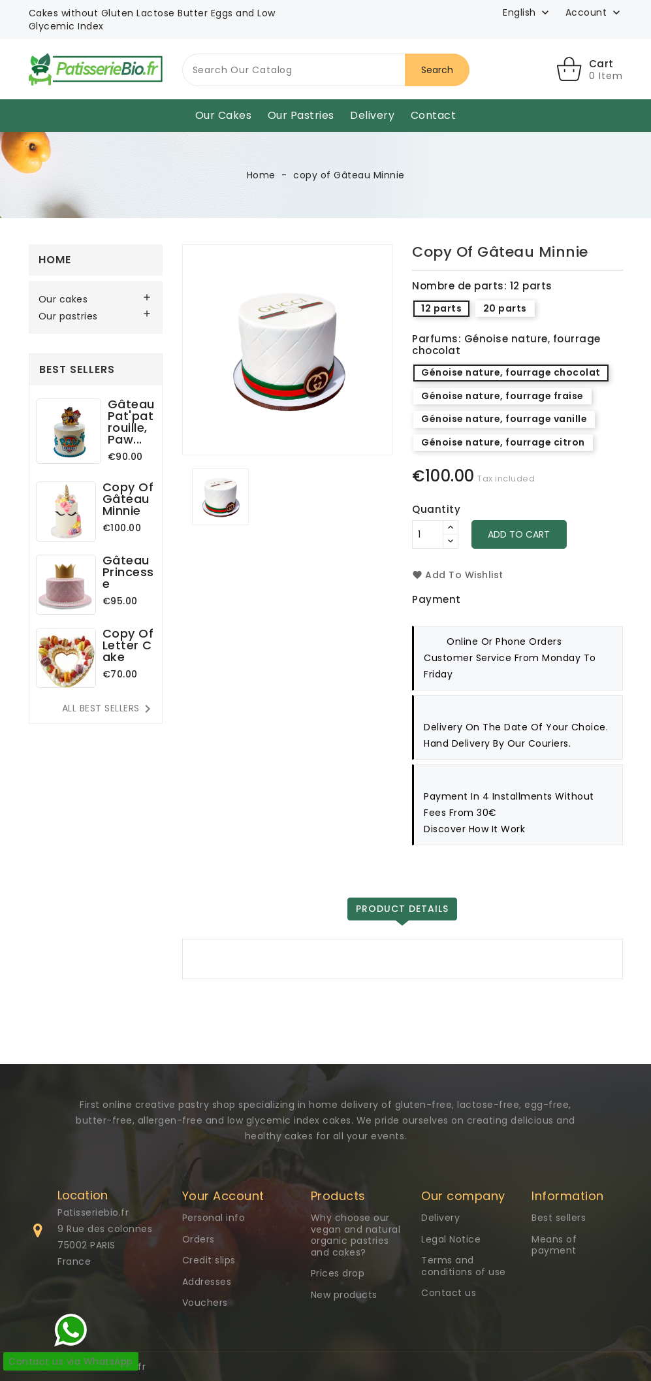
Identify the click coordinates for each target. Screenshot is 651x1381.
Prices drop (338, 1273)
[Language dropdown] (527, 12)
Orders (198, 1239)
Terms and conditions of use (463, 1266)
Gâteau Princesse (128, 572)
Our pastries (301, 115)
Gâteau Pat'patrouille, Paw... (131, 421)
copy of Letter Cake (128, 645)
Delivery (372, 115)
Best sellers (559, 1217)
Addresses (207, 1281)
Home (55, 259)
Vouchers (205, 1302)
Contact (433, 115)
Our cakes (223, 115)
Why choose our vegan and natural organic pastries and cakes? (356, 1235)
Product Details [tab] (402, 908)
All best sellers (108, 709)
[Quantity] (427, 534)
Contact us (448, 1292)
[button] (594, 13)
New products (344, 1294)
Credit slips (209, 1260)
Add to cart (519, 534)
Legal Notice (451, 1239)
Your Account (223, 1196)
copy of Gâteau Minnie (128, 499)
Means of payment (554, 1245)
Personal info (214, 1217)
